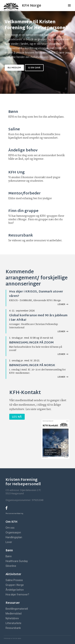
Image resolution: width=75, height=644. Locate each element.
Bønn (9, 556)
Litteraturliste (13, 623)
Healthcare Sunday (17, 561)
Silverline (11, 565)
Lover (9, 542)
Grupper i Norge (15, 584)
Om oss (10, 527)
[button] (69, 5)
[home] (28, 5)
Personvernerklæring (14, 513)
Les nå (17, 417)
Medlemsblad (14, 613)
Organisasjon (13, 532)
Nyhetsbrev (12, 618)
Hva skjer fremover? (17, 594)
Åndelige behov (15, 589)
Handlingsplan (14, 537)
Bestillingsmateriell (17, 608)
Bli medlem (14, 68)
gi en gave (34, 68)
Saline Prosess (14, 580)
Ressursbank (13, 627)
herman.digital (16, 638)
